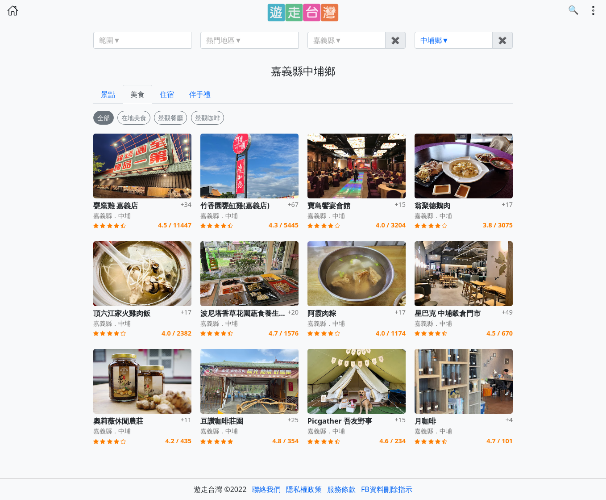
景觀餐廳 (170, 117)
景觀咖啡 (207, 117)
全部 (103, 117)
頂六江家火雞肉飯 (121, 313)
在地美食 (133, 117)
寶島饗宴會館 (328, 205)
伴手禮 (200, 94)
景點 (108, 94)
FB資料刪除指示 (386, 489)
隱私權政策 (304, 489)
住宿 (167, 94)
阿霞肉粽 (321, 313)
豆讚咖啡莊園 (221, 421)
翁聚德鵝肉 (432, 205)
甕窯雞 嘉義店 (115, 205)
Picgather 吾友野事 (339, 421)
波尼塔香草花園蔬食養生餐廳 (246, 313)
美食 (137, 94)
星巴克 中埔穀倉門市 (448, 313)
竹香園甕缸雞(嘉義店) (235, 205)
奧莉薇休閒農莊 (118, 421)
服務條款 (341, 489)
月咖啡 (425, 421)
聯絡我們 (266, 489)
